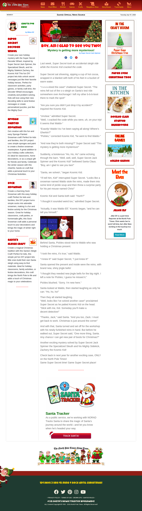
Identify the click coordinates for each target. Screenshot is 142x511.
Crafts (80, 5)
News (43, 5)
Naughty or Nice (92, 5)
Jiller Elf (119, 210)
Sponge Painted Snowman (15, 123)
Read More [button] (119, 235)
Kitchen (63, 5)
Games (72, 5)
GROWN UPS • (78, 498)
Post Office (52, 5)
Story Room (106, 5)
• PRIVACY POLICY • (54, 498)
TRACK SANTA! (65, 435)
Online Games (120, 161)
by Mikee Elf (29, 32)
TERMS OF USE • (67, 498)
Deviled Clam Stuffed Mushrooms (120, 121)
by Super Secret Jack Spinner (89, 53)
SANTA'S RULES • (89, 498)
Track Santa (119, 5)
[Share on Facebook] (65, 57)
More (129, 5)
